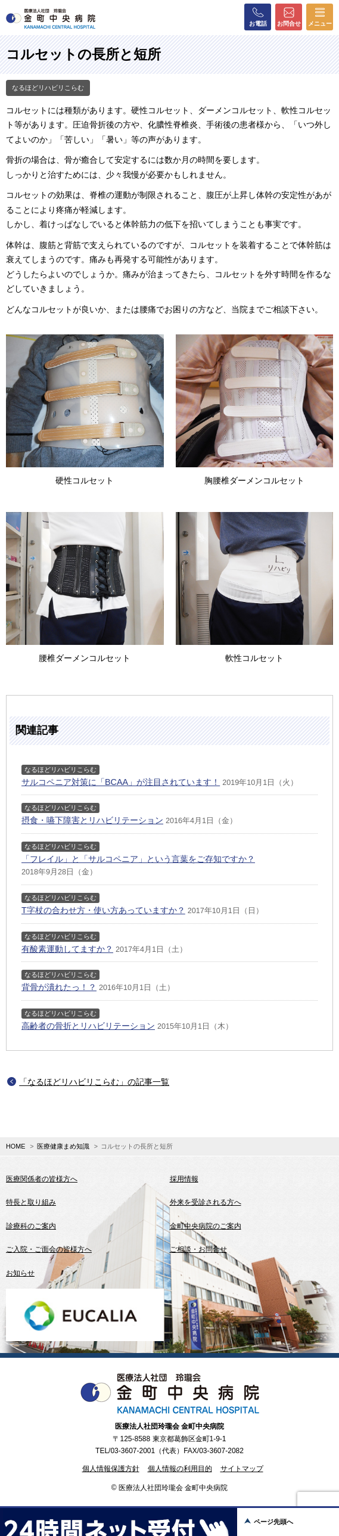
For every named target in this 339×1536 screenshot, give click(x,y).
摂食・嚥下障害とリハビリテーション (92, 820)
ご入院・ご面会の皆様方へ (49, 1249)
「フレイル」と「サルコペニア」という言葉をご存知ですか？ (138, 859)
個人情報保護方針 (110, 1468)
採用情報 (184, 1179)
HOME (15, 1146)
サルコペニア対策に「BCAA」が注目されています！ (120, 782)
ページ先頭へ (273, 1521)
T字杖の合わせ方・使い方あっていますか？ (103, 910)
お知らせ (20, 1273)
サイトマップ (241, 1468)
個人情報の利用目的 (180, 1468)
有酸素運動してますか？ (67, 949)
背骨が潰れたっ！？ (59, 987)
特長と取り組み (31, 1202)
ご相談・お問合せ (198, 1249)
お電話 (258, 17)
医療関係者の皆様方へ (41, 1179)
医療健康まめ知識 (63, 1146)
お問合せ (289, 17)
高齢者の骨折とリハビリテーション (88, 1026)
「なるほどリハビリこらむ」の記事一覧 (94, 1082)
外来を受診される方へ (205, 1202)
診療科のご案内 (31, 1226)
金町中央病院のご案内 (205, 1226)
